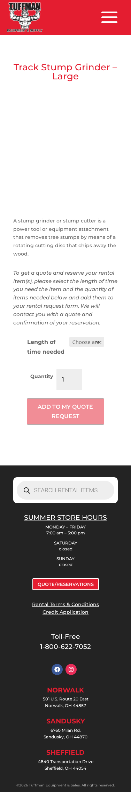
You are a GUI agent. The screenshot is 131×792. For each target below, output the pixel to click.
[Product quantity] (69, 379)
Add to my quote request (65, 411)
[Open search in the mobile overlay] (65, 490)
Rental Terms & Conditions (65, 604)
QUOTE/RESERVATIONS (66, 584)
